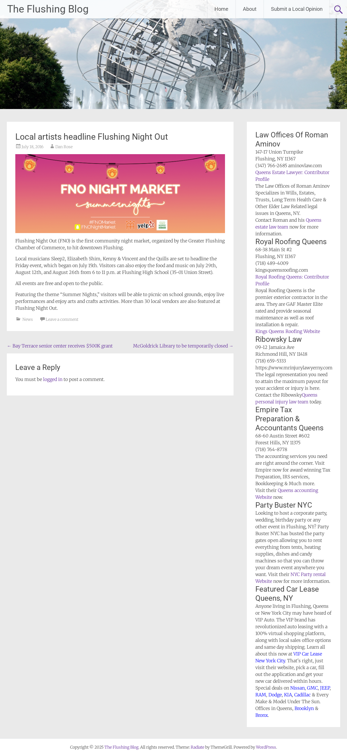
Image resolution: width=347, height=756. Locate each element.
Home (221, 9)
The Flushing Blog (48, 9)
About (249, 9)
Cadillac (302, 695)
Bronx (261, 715)
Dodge (275, 695)
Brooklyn (304, 708)
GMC (312, 688)
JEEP (325, 688)
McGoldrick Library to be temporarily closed (183, 346)
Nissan (297, 688)
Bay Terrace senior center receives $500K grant (60, 346)
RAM (260, 695)
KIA (288, 695)
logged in (52, 379)
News (27, 319)
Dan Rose (64, 146)
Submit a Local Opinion (297, 9)
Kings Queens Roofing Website (287, 331)
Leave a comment (62, 319)
